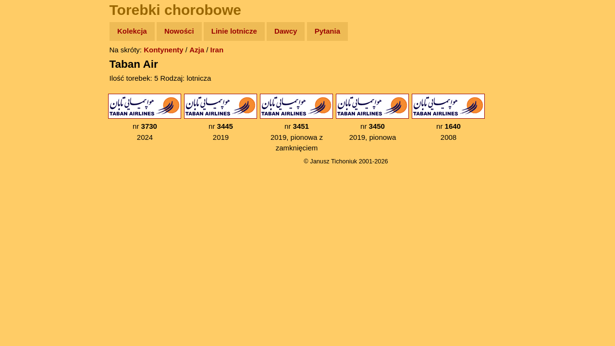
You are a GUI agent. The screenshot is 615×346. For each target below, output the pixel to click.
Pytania (327, 31)
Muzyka (29, 142)
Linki (24, 179)
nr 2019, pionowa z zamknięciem (296, 123)
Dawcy (285, 31)
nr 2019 (220, 117)
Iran (217, 50)
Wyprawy (32, 68)
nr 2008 (448, 117)
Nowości (179, 31)
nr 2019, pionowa (372, 117)
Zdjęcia (28, 87)
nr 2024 (144, 117)
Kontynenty (164, 50)
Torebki (29, 198)
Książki (28, 124)
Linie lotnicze (234, 31)
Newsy (28, 105)
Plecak (28, 161)
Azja (196, 50)
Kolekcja (132, 31)
